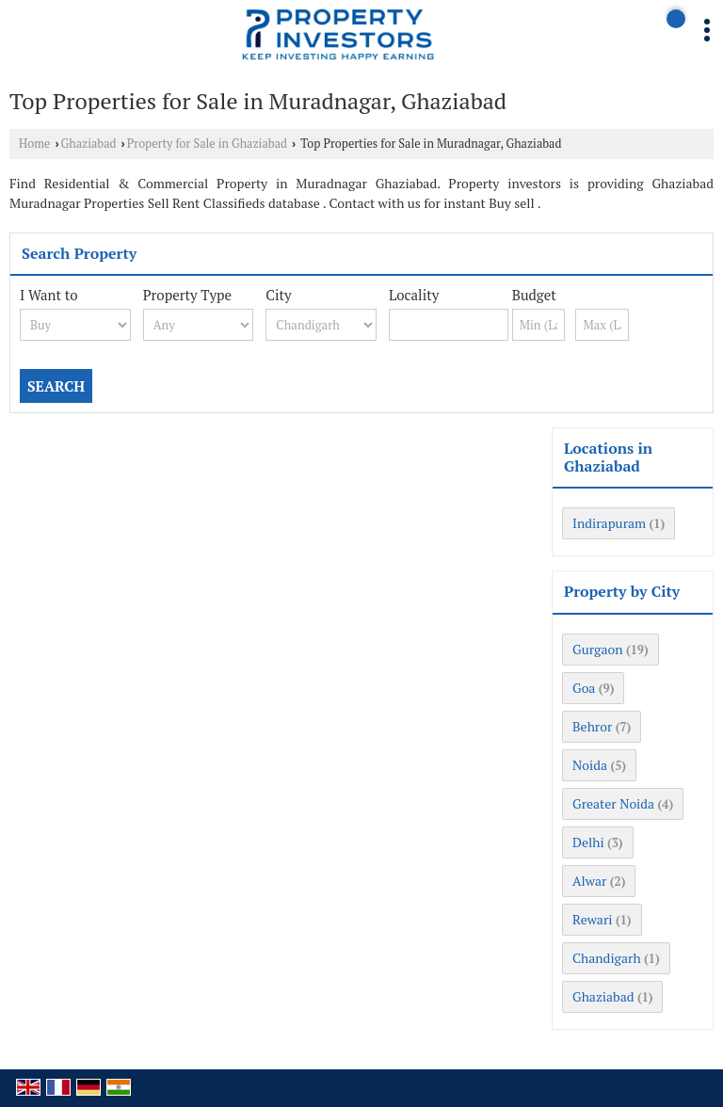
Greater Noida (613, 803)
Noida (589, 765)
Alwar (589, 881)
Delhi (588, 842)
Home (34, 144)
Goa (583, 688)
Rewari (592, 919)
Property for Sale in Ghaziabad (207, 144)
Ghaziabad (89, 144)
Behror (592, 726)
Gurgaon (597, 649)
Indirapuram (609, 523)
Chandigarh (606, 958)
